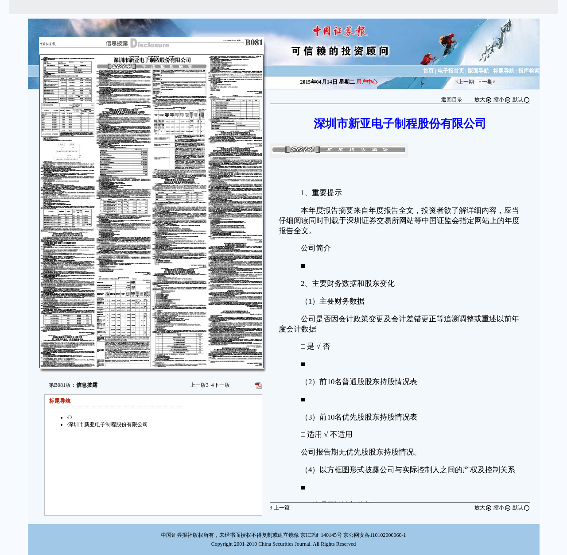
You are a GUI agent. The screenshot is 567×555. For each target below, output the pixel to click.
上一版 (199, 385)
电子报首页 (451, 71)
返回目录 (451, 99)
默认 (521, 99)
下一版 (220, 385)
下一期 (485, 82)
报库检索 (529, 71)
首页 (428, 71)
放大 (483, 99)
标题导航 (503, 71)
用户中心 (366, 82)
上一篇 (280, 508)
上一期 (466, 82)
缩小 (502, 99)
